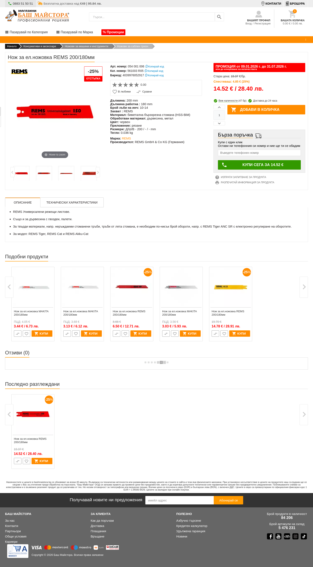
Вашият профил (258, 20)
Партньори (13, 531)
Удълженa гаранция (190, 531)
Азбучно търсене (188, 520)
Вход (248, 23)
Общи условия (16, 536)
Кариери (11, 541)
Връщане (97, 536)
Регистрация (263, 23)
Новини (181, 536)
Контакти (11, 526)
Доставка (97, 526)
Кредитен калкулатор (191, 526)
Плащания (98, 531)
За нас (10, 520)
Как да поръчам (102, 520)
